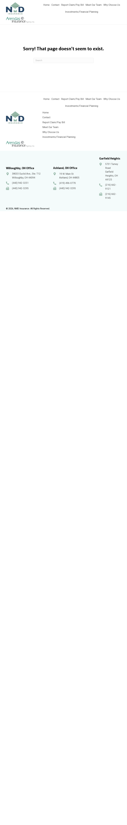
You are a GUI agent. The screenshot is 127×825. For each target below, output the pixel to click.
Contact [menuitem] (46, 117)
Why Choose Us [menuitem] (50, 132)
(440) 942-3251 (20, 182)
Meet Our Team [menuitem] (50, 127)
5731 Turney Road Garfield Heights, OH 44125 (111, 172)
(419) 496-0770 (67, 183)
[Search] (64, 60)
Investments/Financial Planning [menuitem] (58, 137)
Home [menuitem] (45, 112)
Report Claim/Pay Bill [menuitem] (53, 122)
